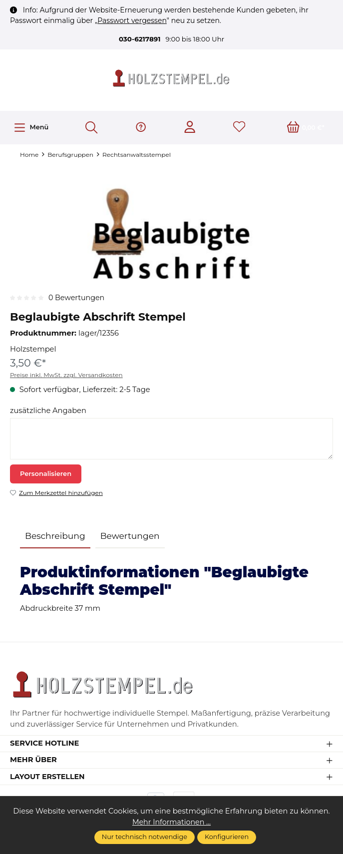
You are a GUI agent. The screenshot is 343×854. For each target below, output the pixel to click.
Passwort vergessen (132, 20)
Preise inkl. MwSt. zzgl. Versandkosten (66, 375)
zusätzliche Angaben (48, 411)
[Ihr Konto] (190, 128)
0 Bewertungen (77, 298)
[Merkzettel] (239, 128)
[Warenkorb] (306, 128)
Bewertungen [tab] (130, 536)
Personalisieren (45, 474)
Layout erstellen (48, 779)
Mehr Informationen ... (171, 822)
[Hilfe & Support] (140, 128)
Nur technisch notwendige (144, 837)
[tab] (55, 537)
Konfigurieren (227, 837)
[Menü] (30, 127)
